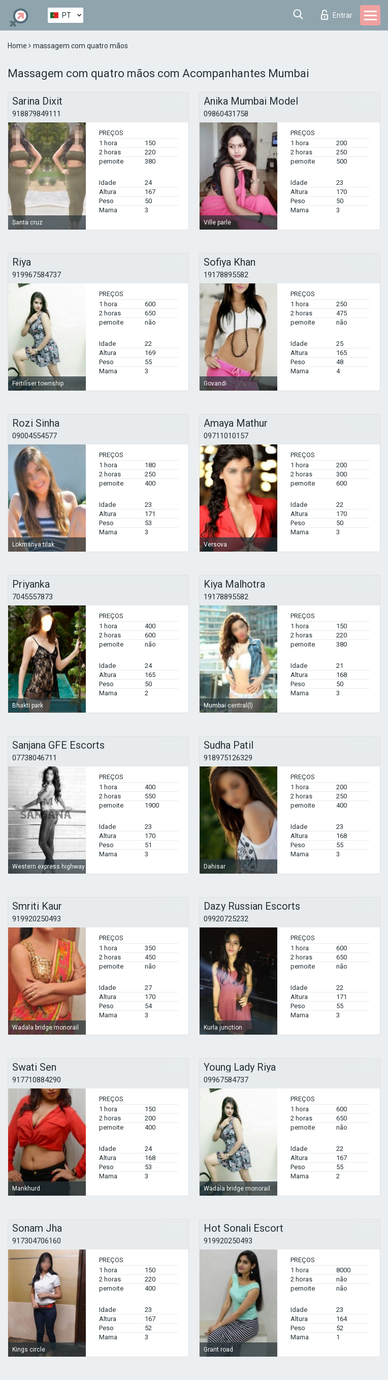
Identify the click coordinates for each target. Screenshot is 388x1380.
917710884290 (36, 1079)
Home (18, 46)
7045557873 (32, 596)
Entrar (336, 14)
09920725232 (226, 918)
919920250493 (36, 918)
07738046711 (34, 757)
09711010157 (226, 435)
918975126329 (228, 757)
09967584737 (226, 1079)
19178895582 (226, 274)
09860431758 (226, 113)
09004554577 (34, 435)
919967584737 (36, 274)
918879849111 (36, 113)
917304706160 (36, 1240)
